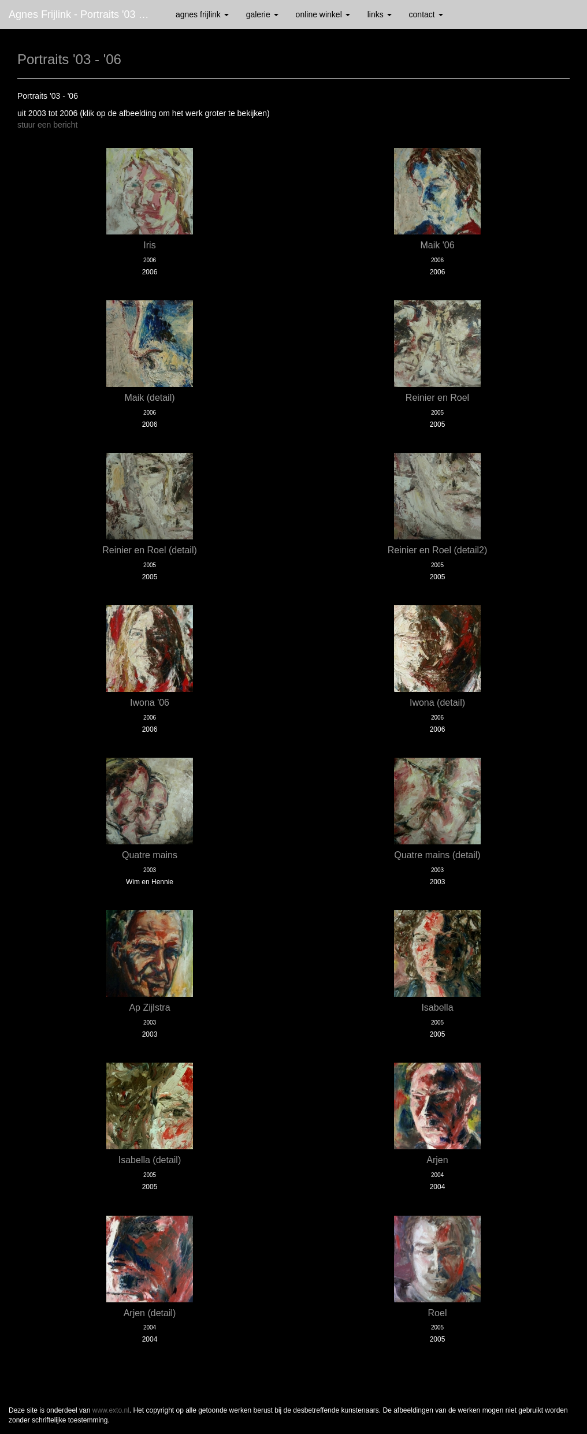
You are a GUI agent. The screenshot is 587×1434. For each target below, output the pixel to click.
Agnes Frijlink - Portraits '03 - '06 (83, 14)
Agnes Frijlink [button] (202, 14)
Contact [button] (426, 14)
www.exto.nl (110, 1410)
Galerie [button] (262, 14)
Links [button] (379, 14)
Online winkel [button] (323, 14)
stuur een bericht (47, 124)
